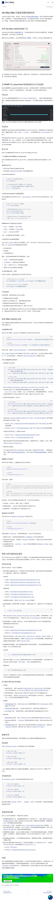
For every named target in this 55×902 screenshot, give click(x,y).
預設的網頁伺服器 (33, 16)
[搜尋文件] (48, 2)
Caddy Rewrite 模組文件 (18, 452)
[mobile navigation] (52, 2)
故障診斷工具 (19, 32)
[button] (50, 897)
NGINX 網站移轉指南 (40, 452)
